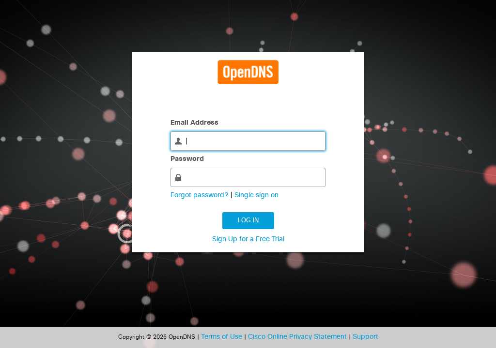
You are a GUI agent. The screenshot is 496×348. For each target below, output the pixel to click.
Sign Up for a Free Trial (248, 239)
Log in (248, 221)
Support (365, 337)
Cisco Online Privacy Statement (298, 337)
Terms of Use (222, 337)
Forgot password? (200, 195)
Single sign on (256, 195)
